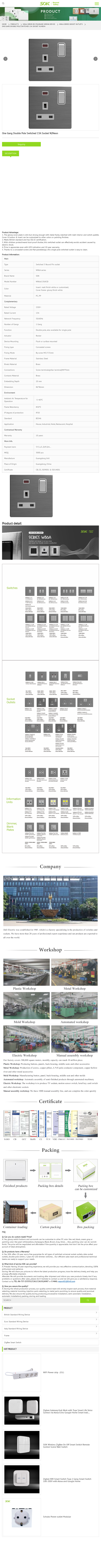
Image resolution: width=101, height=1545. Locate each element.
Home (4, 24)
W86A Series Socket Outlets (71, 24)
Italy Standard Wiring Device (16, 1328)
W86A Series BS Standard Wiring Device (39, 24)
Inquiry (21, 144)
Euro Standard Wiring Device (16, 1321)
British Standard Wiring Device (17, 1314)
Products (15, 24)
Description (10, 153)
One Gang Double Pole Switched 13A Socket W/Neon (23, 26)
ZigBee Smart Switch (12, 1342)
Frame (6, 1335)
